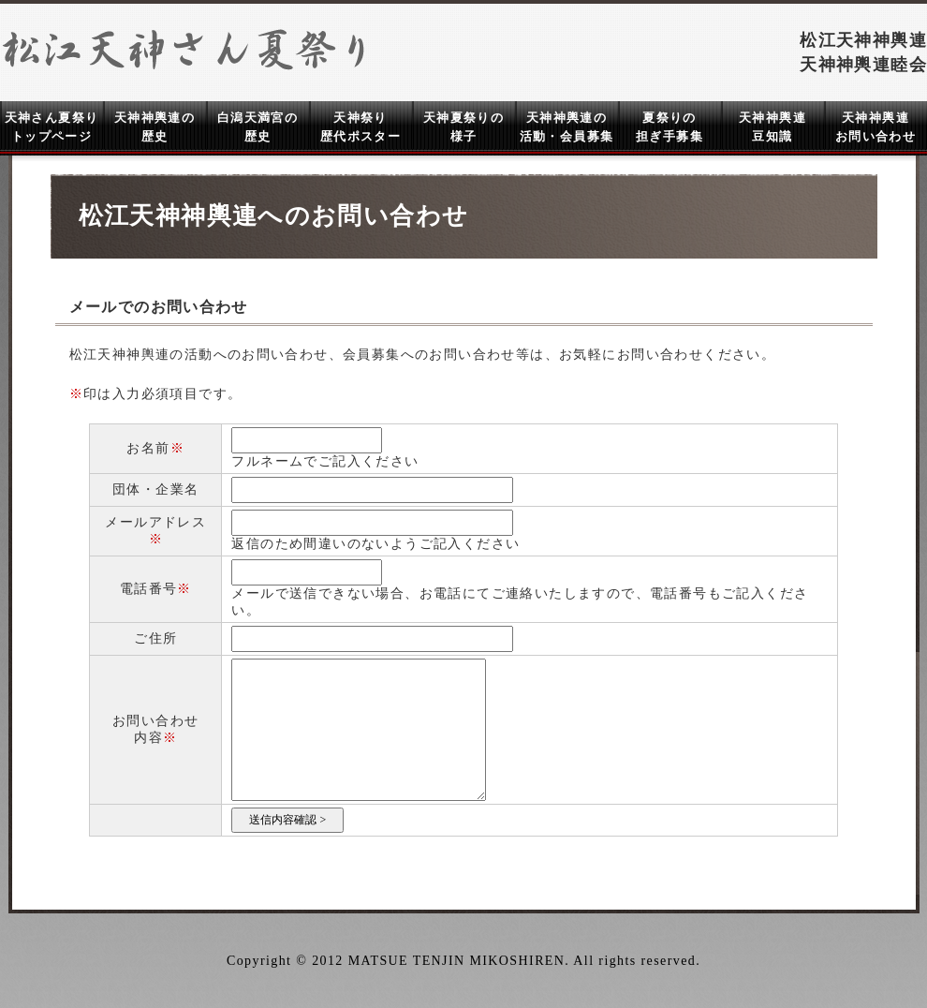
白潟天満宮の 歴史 (257, 127)
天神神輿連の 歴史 (154, 127)
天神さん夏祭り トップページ (52, 127)
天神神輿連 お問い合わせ (875, 127)
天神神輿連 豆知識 (772, 127)
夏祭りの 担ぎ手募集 (669, 127)
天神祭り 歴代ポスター (360, 127)
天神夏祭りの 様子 (463, 127)
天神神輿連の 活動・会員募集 (567, 127)
